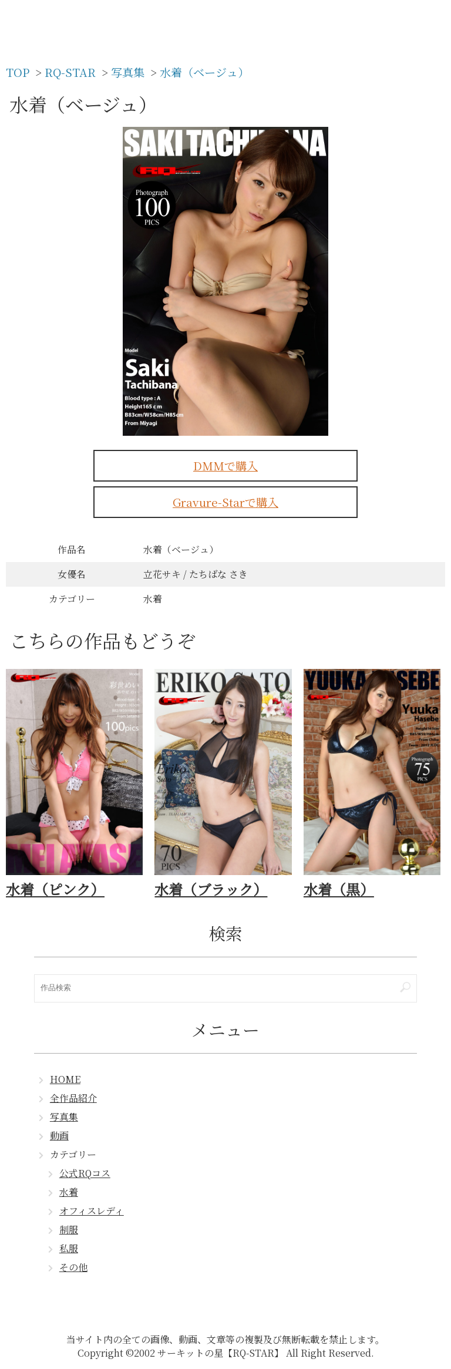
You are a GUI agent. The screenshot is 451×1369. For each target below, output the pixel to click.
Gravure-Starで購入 (225, 502)
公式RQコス (84, 1173)
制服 (68, 1229)
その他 (73, 1267)
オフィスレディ (91, 1210)
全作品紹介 (73, 1098)
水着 (68, 1192)
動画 (59, 1135)
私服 (68, 1248)
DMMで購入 (225, 465)
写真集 (64, 1117)
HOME (65, 1079)
